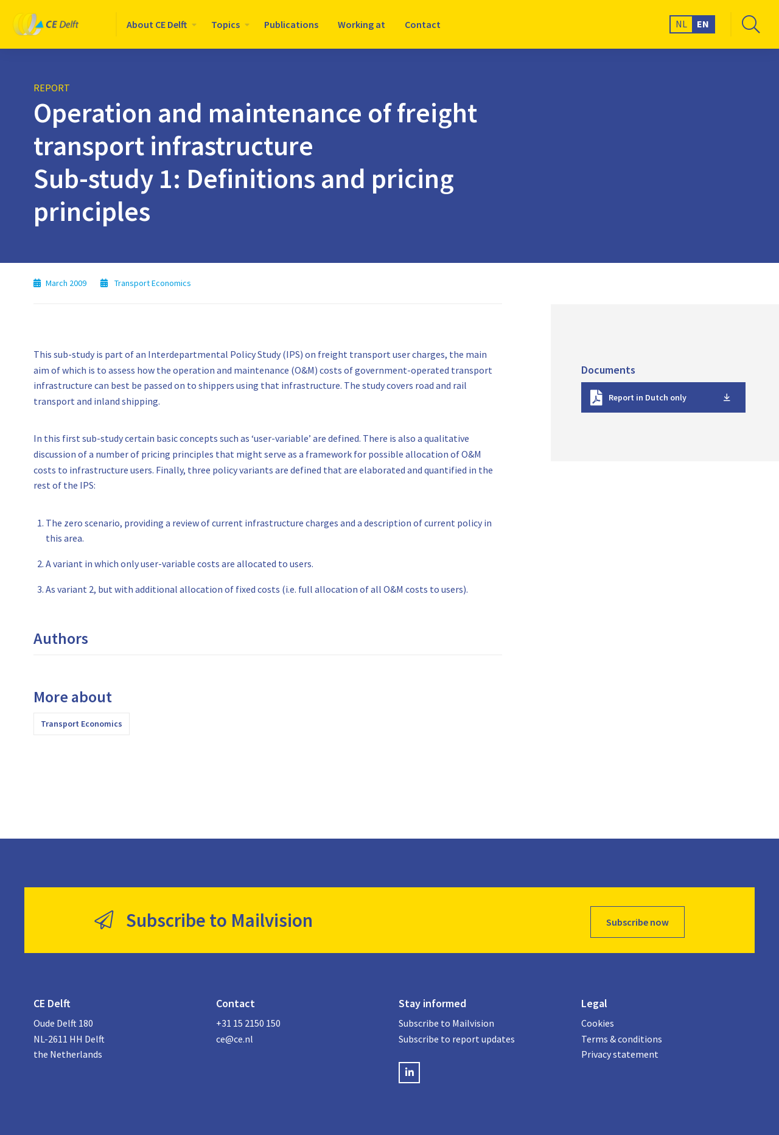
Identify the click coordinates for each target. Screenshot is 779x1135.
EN (703, 24)
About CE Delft (157, 24)
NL (681, 24)
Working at (361, 24)
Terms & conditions (621, 1035)
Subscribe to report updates (457, 1035)
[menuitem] (159, 24)
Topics (225, 24)
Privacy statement (619, 1051)
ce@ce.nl (234, 1035)
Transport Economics (81, 723)
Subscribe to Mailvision (446, 1019)
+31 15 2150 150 (248, 1019)
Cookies (597, 1019)
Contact (423, 24)
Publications (291, 24)
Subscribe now (637, 918)
